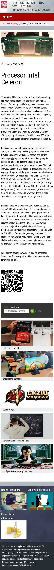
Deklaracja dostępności (12, 562)
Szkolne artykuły (10, 23)
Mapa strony (29, 562)
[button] (7, 17)
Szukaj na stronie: (12, 307)
